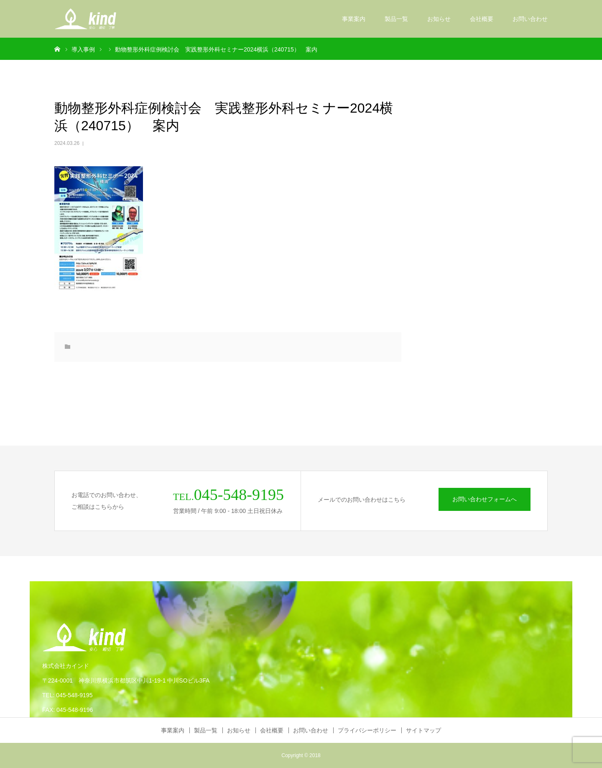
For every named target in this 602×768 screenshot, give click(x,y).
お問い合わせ (530, 18)
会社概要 (481, 18)
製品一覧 (396, 18)
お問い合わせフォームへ (484, 499)
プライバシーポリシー (367, 730)
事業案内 (353, 18)
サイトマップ (423, 730)
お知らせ (439, 18)
